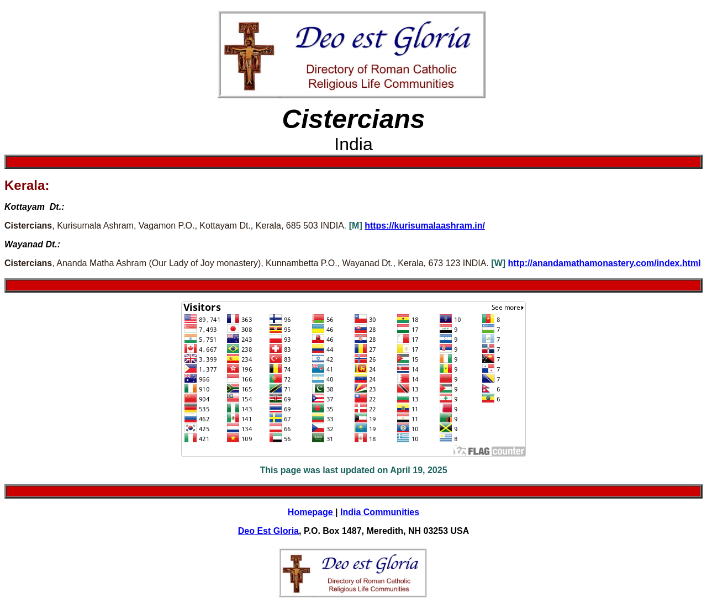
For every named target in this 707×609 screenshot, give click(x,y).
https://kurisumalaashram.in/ (425, 225)
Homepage (311, 512)
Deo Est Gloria (268, 531)
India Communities (379, 512)
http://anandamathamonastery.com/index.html (604, 263)
